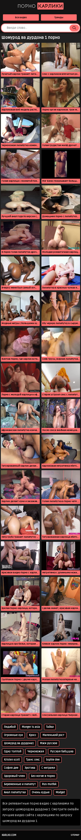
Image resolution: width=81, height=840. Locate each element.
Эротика (29, 768)
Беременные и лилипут (20, 784)
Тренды (58, 17)
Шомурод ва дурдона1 (19, 743)
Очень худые (40, 792)
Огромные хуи (13, 735)
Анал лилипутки (15, 792)
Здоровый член (14, 776)
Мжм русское (48, 743)
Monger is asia (31, 727)
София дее (11, 768)
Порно (40, 6)
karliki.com (9, 835)
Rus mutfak (49, 784)
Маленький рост (53, 735)
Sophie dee (53, 759)
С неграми (48, 768)
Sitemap (75, 835)
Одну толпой (12, 751)
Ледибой (10, 727)
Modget (60, 792)
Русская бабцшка (61, 751)
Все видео (21, 17)
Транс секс (33, 759)
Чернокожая (35, 751)
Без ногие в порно (43, 776)
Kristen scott (12, 759)
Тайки (50, 727)
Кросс (32, 735)
